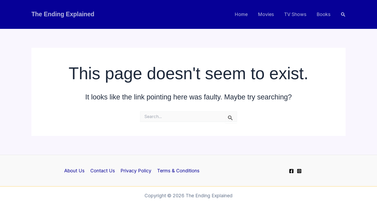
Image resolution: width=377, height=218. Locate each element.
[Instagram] (299, 171)
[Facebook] (291, 171)
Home (244, 14)
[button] (343, 14)
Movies (268, 14)
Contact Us (103, 170)
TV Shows (296, 14)
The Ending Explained (62, 14)
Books (324, 14)
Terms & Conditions (177, 170)
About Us (75, 170)
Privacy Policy (135, 170)
